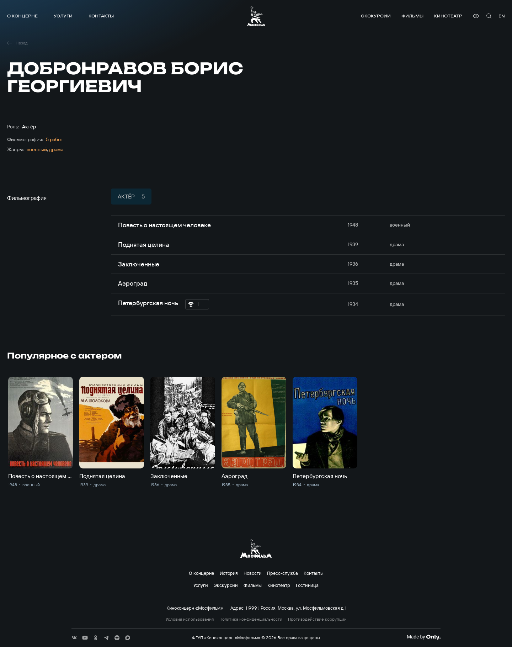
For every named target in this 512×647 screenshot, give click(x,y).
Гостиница (307, 585)
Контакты (101, 15)
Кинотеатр (448, 15)
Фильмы (412, 15)
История (229, 573)
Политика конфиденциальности (250, 619)
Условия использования (190, 619)
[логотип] (256, 16)
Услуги (63, 15)
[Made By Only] (424, 637)
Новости (252, 573)
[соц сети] (74, 638)
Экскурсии (376, 15)
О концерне (22, 15)
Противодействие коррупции (317, 619)
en (501, 15)
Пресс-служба (282, 573)
